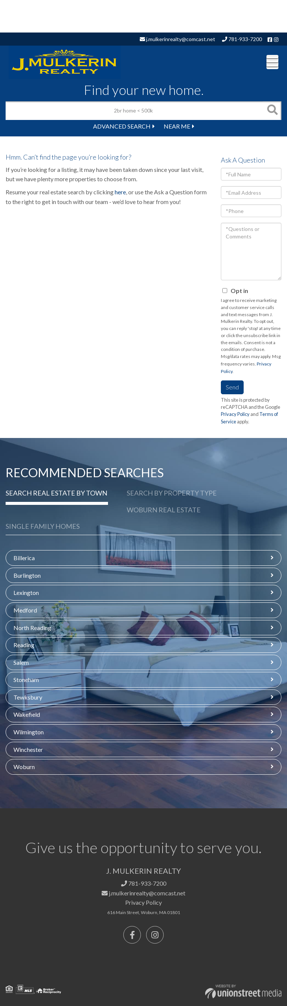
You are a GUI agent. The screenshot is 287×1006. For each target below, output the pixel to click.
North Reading (32, 627)
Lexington (26, 592)
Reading (23, 644)
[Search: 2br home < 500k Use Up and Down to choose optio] (134, 110)
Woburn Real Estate (164, 510)
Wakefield (26, 714)
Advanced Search (122, 126)
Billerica (24, 557)
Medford (25, 610)
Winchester (28, 749)
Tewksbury (27, 697)
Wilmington (28, 731)
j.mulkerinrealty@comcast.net (177, 39)
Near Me (177, 126)
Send (232, 387)
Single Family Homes (43, 526)
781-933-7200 (242, 39)
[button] (272, 110)
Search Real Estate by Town (56, 493)
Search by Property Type (172, 493)
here (120, 191)
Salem (21, 662)
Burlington (27, 575)
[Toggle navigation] (272, 62)
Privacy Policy (235, 414)
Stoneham (26, 679)
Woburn (24, 766)
